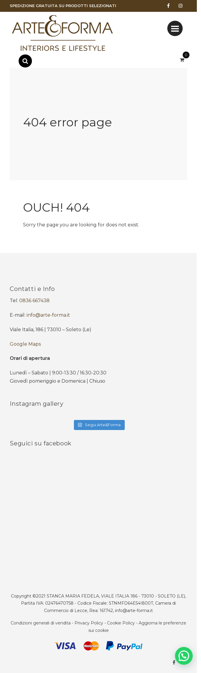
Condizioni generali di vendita (41, 623)
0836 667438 (34, 300)
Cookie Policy (121, 623)
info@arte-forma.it (48, 315)
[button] (184, 656)
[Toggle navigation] (175, 28)
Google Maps (25, 344)
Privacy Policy (88, 623)
